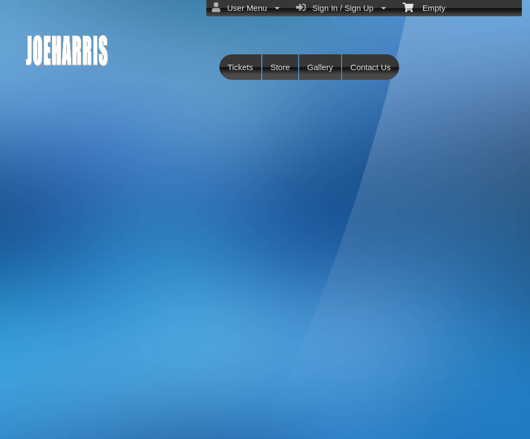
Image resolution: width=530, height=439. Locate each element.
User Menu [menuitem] (246, 8)
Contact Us (370, 67)
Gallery (320, 67)
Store (280, 67)
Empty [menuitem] (423, 7)
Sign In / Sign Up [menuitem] (341, 8)
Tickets (240, 67)
